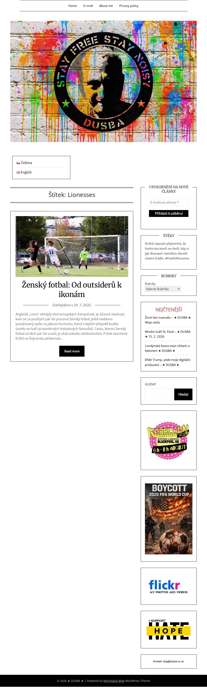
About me (106, 6)
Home (72, 6)
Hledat (150, 384)
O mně (88, 6)
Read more (71, 351)
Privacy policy (128, 6)
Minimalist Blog (114, 681)
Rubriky (150, 284)
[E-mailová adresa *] (168, 202)
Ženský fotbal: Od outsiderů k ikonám (72, 289)
